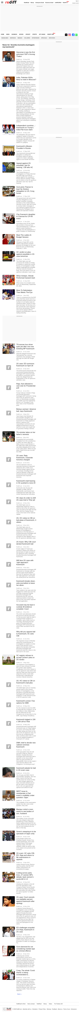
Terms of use (66, 1009)
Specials (44, 38)
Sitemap (49, 1009)
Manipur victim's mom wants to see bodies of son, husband (25, 811)
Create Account (75, 3)
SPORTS (34, 34)
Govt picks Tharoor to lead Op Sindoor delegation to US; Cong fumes (25, 190)
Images (20, 38)
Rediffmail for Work (21, 1003)
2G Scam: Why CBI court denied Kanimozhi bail (26, 543)
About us (60, 1009)
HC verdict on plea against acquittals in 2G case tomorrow (25, 254)
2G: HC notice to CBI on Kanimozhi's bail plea (25, 682)
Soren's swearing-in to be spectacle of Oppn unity (26, 833)
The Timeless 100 (58, 1003)
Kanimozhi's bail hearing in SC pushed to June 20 (25, 482)
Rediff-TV (65, 2)
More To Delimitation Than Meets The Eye (24, 291)
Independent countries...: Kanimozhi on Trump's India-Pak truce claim (25, 128)
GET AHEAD (42, 34)
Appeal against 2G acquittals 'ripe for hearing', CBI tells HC (24, 165)
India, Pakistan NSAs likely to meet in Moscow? (26, 79)
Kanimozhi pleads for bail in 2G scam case (26, 769)
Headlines (4, 38)
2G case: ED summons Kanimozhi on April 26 (25, 365)
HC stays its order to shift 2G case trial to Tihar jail (26, 499)
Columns (27, 38)
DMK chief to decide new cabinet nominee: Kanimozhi (26, 745)
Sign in (77, 1)
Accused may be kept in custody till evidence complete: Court (25, 607)
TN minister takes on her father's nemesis (25, 433)
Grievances (74, 1009)
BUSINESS (14, 34)
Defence (13, 38)
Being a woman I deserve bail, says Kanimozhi (26, 410)
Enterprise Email (39, 2)
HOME (2, 34)
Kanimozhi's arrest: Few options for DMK (25, 702)
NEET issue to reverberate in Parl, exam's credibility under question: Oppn (25, 794)
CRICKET (28, 34)
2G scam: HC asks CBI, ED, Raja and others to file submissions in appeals (25, 856)
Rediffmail (26, 2)
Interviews (35, 38)
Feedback (54, 1009)
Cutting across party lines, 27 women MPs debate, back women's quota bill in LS (25, 876)
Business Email (49, 2)
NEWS (7, 34)
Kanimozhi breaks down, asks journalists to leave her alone (25, 583)
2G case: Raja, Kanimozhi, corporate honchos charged (24, 458)
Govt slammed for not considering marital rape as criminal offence (25, 949)
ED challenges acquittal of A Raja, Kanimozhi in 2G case (25, 930)
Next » (19, 994)
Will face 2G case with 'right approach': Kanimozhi (24, 562)
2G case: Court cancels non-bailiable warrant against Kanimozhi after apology (25, 900)
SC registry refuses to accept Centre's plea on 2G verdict (25, 657)
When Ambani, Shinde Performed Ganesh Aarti (25, 277)
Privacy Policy (42, 1009)
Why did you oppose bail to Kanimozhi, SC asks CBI (25, 634)
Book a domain (31, 1003)
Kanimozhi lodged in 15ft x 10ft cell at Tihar (25, 721)
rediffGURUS (58, 2)
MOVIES (21, 34)
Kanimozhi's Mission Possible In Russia (24, 147)
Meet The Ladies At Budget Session (23, 236)
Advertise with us (27, 1009)
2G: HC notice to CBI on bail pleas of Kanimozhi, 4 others (26, 520)
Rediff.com (19, 1009)
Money (32, 2)
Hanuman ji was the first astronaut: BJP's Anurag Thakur (25, 54)
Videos (50, 1003)
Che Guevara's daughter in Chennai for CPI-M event (25, 216)
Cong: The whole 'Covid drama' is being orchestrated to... (25, 973)
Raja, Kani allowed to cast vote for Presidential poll (25, 386)
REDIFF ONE (50, 34)
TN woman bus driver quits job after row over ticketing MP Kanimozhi (25, 347)
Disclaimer (35, 1009)
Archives (52, 38)
